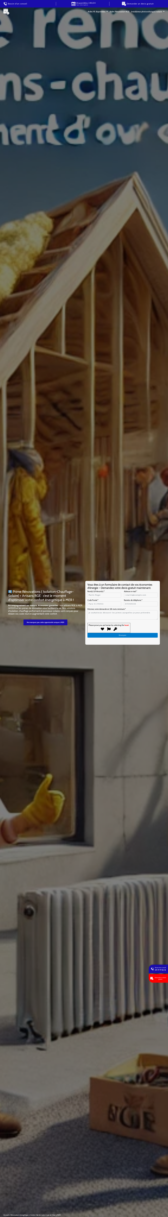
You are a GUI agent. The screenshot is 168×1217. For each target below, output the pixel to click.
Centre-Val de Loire (37, 1215)
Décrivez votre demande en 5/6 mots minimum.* (106, 609)
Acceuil (6, 1215)
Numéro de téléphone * (133, 600)
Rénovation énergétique (19, 1215)
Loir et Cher (51, 1215)
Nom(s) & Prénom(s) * (96, 591)
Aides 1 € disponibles (96, 11)
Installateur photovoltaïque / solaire (146, 11)
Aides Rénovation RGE (119, 11)
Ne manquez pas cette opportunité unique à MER (45, 622)
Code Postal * (92, 600)
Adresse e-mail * (130, 591)
